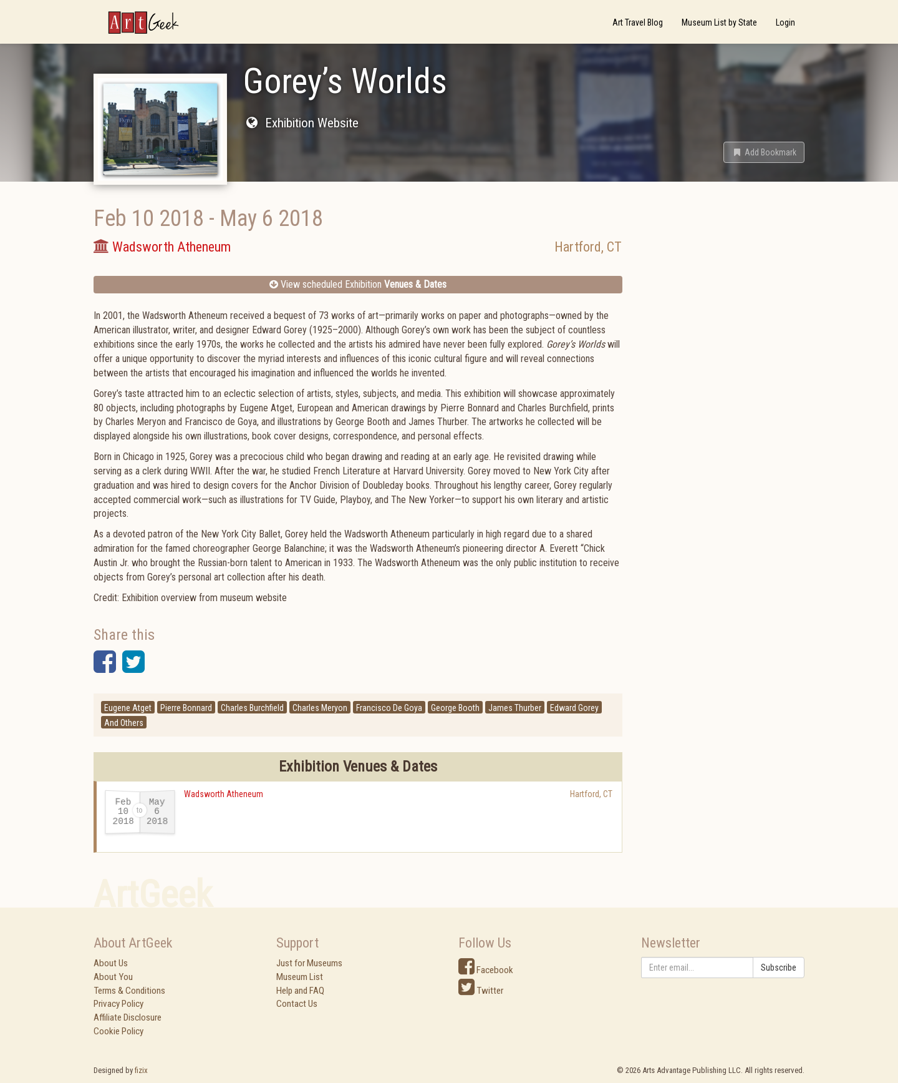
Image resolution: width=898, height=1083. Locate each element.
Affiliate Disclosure (128, 1017)
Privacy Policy (118, 1003)
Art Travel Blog (637, 22)
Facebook (485, 970)
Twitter (480, 990)
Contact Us (296, 1003)
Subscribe (778, 968)
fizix (141, 1070)
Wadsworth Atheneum (223, 794)
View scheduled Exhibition (358, 284)
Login (785, 22)
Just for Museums (309, 963)
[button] (763, 152)
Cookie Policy (118, 1031)
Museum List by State (719, 22)
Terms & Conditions (129, 990)
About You (113, 977)
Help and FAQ (300, 990)
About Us (111, 963)
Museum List (299, 977)
